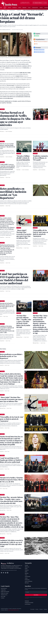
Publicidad (27, 600)
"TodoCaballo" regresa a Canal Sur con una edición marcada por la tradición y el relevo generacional (7, 167)
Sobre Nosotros (4, 588)
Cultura (41, 7)
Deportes (24, 7)
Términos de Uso (4, 594)
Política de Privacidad (5, 591)
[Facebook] (1, 572)
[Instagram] (5, 572)
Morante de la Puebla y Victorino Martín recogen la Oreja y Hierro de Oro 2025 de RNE (7, 305)
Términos (41, 609)
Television (19, 10)
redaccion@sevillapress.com (13, 609)
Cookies (36, 609)
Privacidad (32, 609)
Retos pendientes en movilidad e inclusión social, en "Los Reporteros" (11, 356)
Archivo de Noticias (28, 581)
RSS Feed (27, 582)
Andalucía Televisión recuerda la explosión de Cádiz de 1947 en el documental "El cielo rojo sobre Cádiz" (7, 329)
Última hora (5, 8)
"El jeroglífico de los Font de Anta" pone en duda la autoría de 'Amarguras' (40, 233)
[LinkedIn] (7, 572)
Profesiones (27, 579)
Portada (5, 10)
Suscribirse (36, 594)
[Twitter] (3, 572)
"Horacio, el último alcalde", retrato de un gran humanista (23, 158)
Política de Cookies (4, 593)
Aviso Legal (3, 596)
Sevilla (9, 7)
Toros (29, 7)
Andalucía (15, 7)
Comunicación (35, 7)
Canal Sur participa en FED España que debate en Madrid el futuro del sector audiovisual (11, 460)
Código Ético (3, 589)
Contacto (2, 597)
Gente (19, 7)
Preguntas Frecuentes (29, 602)
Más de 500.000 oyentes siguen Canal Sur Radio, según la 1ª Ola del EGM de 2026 (7, 146)
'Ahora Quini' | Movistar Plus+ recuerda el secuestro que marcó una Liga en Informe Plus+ (23, 234)
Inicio (1, 10)
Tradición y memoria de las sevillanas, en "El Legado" (40, 158)
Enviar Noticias (27, 604)
